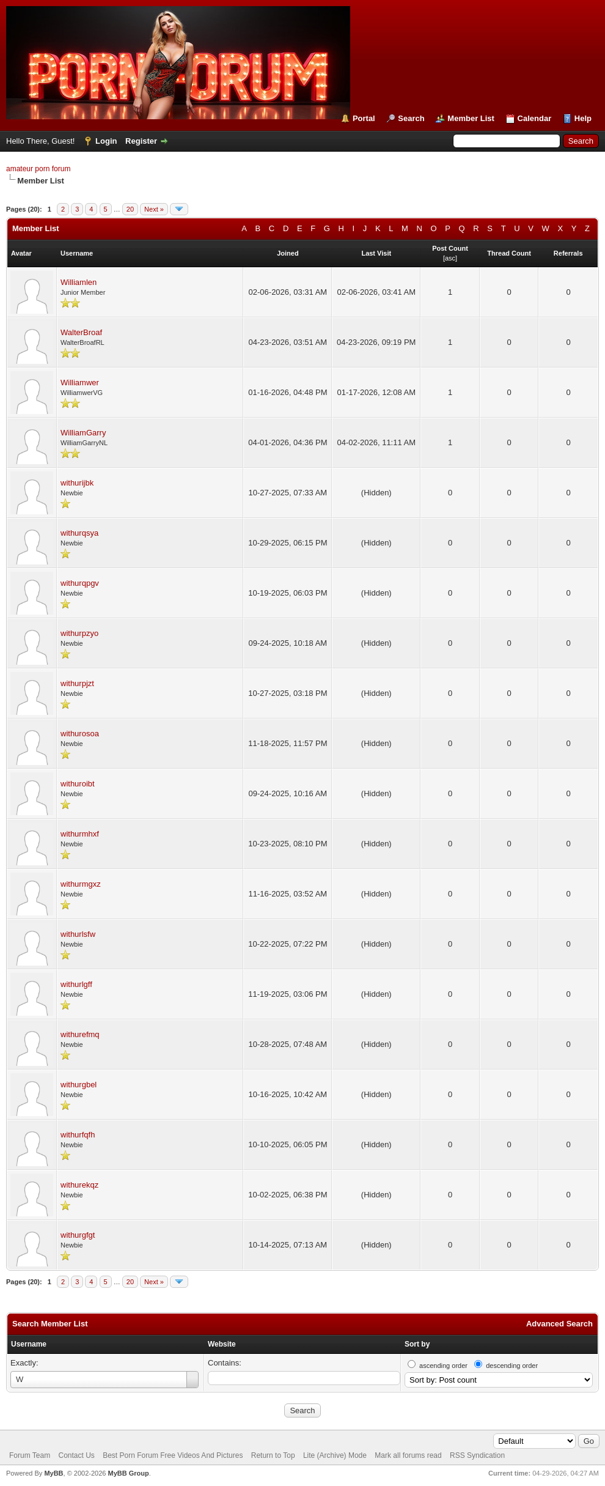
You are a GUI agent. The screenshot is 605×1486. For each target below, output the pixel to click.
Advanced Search (559, 1323)
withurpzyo (79, 633)
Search (411, 118)
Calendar (535, 118)
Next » (154, 209)
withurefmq (80, 1034)
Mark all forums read (408, 1455)
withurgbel (79, 1084)
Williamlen (79, 282)
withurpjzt (77, 683)
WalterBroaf (81, 332)
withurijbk (77, 482)
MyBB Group (128, 1473)
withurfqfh (78, 1134)
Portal (364, 118)
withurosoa (80, 733)
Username (28, 1344)
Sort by (417, 1344)
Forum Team (29, 1455)
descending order (512, 1365)
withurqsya (79, 533)
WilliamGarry (83, 432)
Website (222, 1344)
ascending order (443, 1365)
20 (130, 209)
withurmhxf (80, 833)
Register (141, 141)
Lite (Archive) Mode (335, 1455)
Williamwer (80, 382)
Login (106, 141)
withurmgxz (81, 884)
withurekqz (79, 1184)
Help (583, 118)
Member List (470, 118)
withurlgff (76, 984)
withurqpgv (80, 583)
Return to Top (273, 1455)
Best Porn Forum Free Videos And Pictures (173, 1455)
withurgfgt (78, 1235)
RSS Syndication (477, 1455)
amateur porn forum (38, 168)
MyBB (53, 1473)
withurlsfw (78, 934)
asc (450, 258)
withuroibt (78, 783)
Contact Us (76, 1455)
